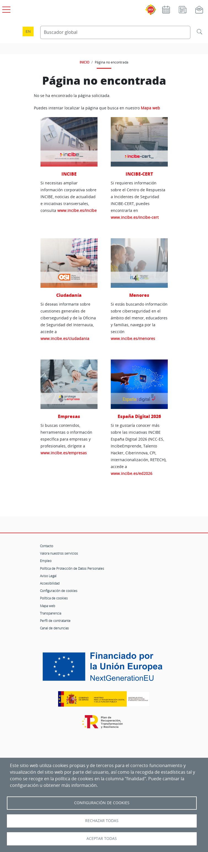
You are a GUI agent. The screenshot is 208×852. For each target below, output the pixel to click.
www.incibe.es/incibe (77, 210)
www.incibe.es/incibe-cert (135, 217)
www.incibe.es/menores (133, 338)
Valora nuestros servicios (59, 553)
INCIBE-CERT (139, 174)
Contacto (46, 546)
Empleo (46, 560)
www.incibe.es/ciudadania (64, 338)
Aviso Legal (48, 576)
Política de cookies (54, 598)
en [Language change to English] (28, 31)
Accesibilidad (50, 583)
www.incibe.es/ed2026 (131, 473)
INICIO (84, 62)
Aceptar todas (102, 838)
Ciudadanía (69, 295)
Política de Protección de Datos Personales (72, 568)
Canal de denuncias (54, 628)
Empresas (69, 416)
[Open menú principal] (5, 8)
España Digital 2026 (139, 416)
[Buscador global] (115, 32)
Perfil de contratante (55, 620)
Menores (139, 295)
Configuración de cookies (58, 590)
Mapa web (150, 108)
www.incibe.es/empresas (63, 452)
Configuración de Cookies (101, 802)
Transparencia (50, 613)
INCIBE (69, 174)
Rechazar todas (101, 820)
